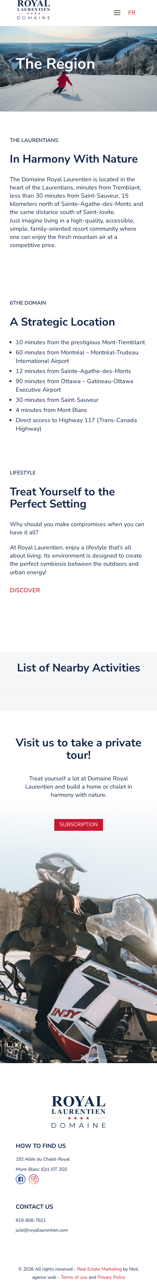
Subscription (79, 824)
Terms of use (74, 1277)
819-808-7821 (31, 1220)
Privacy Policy (111, 1277)
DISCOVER (25, 590)
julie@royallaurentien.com (42, 1230)
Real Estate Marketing (99, 1269)
